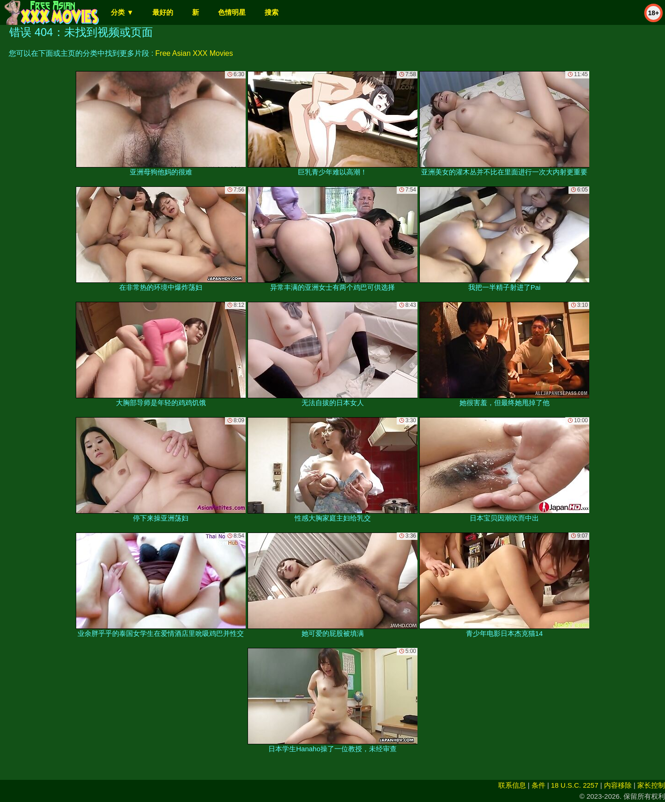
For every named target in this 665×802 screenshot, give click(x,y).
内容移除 (618, 785)
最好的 (162, 12)
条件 (538, 785)
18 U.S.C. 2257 (574, 785)
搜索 (271, 12)
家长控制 (651, 785)
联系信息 (512, 785)
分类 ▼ (122, 12)
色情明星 (232, 12)
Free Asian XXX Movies (194, 53)
